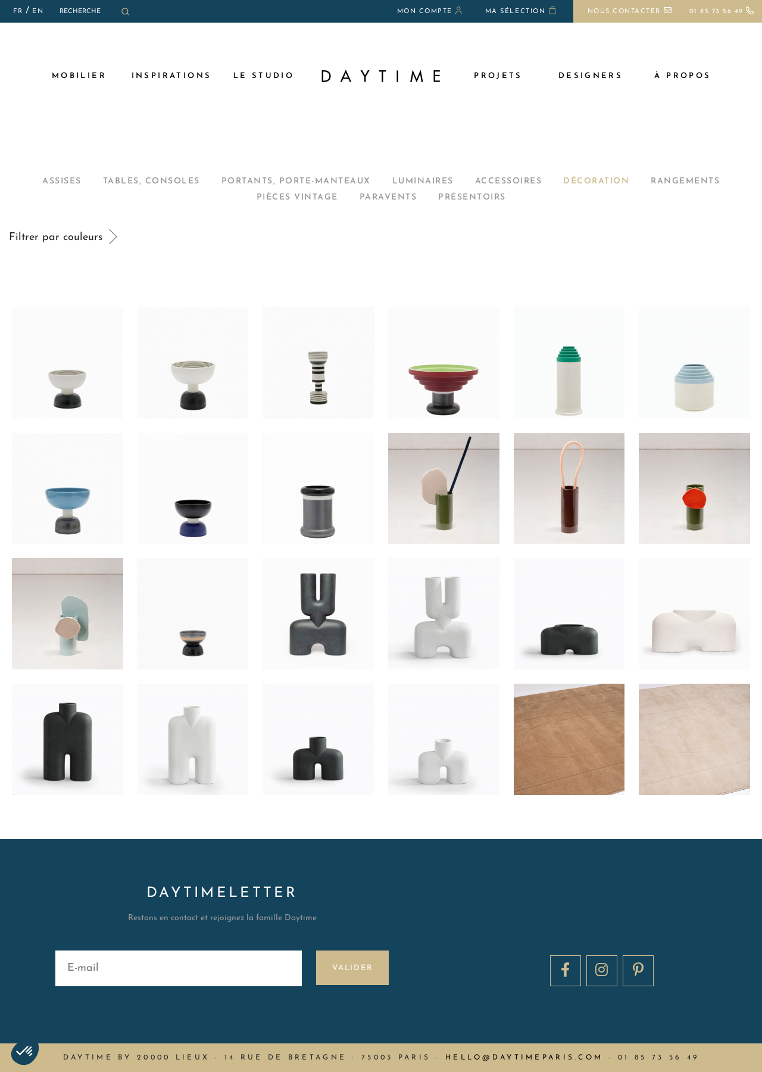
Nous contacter (630, 11)
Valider (352, 968)
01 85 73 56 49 (722, 11)
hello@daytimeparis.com (524, 1057)
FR (18, 11)
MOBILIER (79, 76)
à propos (682, 76)
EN (37, 11)
